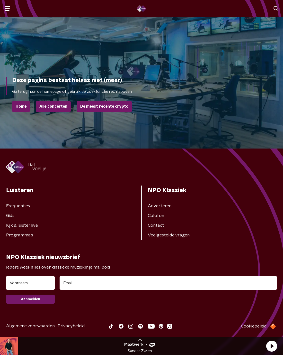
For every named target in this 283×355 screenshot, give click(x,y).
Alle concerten (53, 106)
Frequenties (18, 206)
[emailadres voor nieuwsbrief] (168, 283)
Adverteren (159, 206)
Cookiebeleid (254, 326)
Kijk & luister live (22, 225)
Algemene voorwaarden (30, 326)
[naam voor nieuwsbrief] (30, 283)
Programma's (19, 235)
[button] (271, 346)
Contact (156, 225)
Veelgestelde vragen (169, 235)
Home (21, 106)
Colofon (156, 216)
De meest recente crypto (104, 106)
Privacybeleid (71, 326)
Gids (10, 216)
